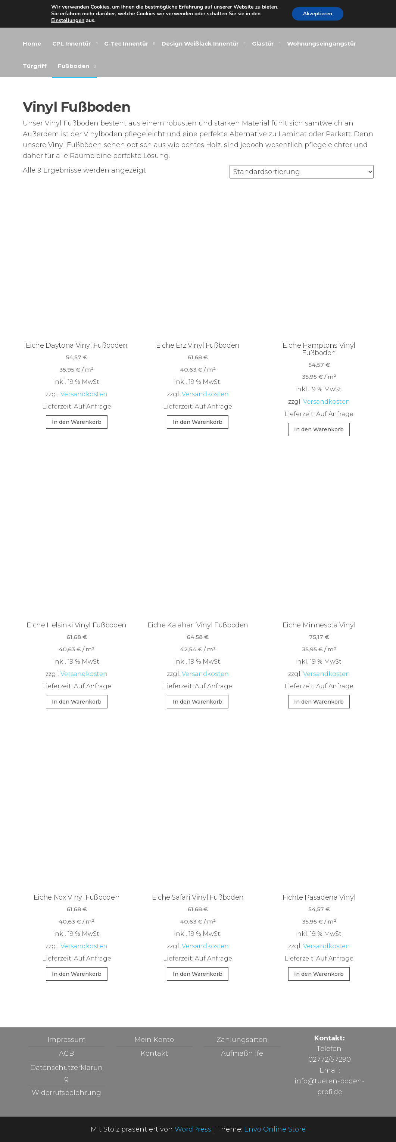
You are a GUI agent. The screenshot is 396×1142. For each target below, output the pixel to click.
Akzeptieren (317, 13)
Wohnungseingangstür (321, 43)
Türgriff (35, 65)
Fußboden (73, 65)
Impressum (66, 1040)
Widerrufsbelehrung (66, 1093)
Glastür (263, 43)
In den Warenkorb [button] (77, 422)
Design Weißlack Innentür (200, 43)
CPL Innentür (71, 43)
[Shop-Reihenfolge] (302, 172)
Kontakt (154, 1053)
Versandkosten (83, 394)
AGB (66, 1053)
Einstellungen (67, 20)
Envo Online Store (275, 1129)
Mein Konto (154, 1040)
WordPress (193, 1129)
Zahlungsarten (242, 1040)
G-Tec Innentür (126, 43)
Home (32, 43)
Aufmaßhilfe (242, 1053)
